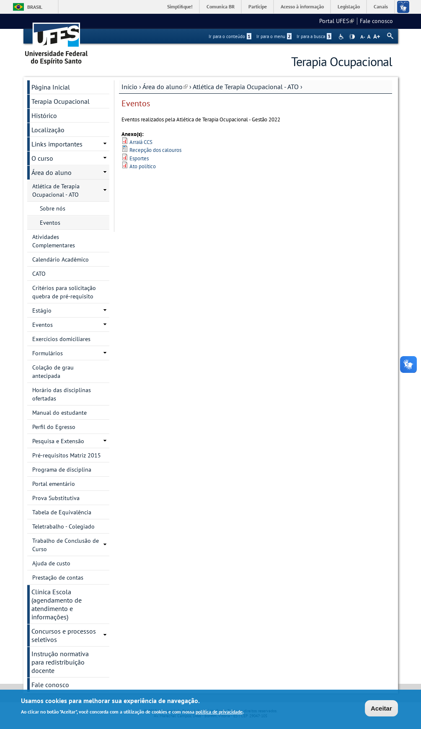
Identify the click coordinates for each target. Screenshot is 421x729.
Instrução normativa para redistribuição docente (60, 662)
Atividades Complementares (53, 241)
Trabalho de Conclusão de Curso (65, 545)
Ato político (142, 166)
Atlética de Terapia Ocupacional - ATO (246, 86)
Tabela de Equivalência (61, 512)
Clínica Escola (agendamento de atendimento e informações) (56, 604)
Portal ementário (53, 484)
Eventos (50, 222)
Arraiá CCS (140, 142)
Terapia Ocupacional (60, 101)
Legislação (349, 6)
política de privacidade (219, 712)
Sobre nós (52, 208)
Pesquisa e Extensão (58, 441)
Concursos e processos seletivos (63, 635)
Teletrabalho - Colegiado (63, 526)
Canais (381, 6)
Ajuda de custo (51, 563)
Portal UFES (336, 21)
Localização (48, 130)
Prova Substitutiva (56, 498)
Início (129, 86)
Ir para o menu (274, 36)
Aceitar (381, 709)
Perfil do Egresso (53, 427)
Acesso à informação (302, 6)
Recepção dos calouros (155, 150)
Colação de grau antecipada (53, 372)
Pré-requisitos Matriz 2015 (66, 455)
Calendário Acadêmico (60, 259)
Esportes (139, 158)
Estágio (42, 310)
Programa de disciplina (61, 469)
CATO (39, 273)
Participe (257, 6)
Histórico (44, 115)
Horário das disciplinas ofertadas (61, 394)
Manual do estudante (59, 412)
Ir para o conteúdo (230, 36)
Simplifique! (180, 6)
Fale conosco (376, 21)
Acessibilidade (342, 36)
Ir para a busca (314, 36)
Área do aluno (165, 86)
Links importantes (57, 144)
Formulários (47, 353)
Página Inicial (50, 87)
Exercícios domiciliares (61, 339)
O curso (42, 158)
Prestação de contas (57, 577)
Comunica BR (221, 6)
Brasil (34, 7)
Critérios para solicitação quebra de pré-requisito (64, 292)
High (352, 37)
